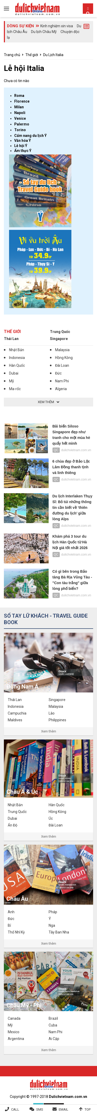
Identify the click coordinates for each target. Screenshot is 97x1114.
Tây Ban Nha (59, 932)
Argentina (16, 1039)
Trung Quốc (60, 332)
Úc (51, 818)
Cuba (53, 1025)
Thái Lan (11, 339)
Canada (14, 1018)
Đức (58, 373)
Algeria (61, 389)
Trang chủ (12, 55)
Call (15, 1109)
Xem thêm (48, 731)
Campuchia (17, 713)
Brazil (53, 1018)
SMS (39, 1109)
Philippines (57, 720)
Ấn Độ (12, 825)
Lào (52, 713)
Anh (11, 912)
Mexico (13, 1032)
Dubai (13, 373)
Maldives (15, 720)
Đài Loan (62, 365)
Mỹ (11, 381)
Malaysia (62, 350)
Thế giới (31, 55)
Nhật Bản (16, 350)
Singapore (59, 339)
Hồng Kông (64, 358)
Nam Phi (62, 381)
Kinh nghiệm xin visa (56, 26)
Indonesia (17, 358)
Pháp (53, 912)
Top (88, 1109)
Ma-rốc (15, 389)
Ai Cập (54, 1039)
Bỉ (9, 925)
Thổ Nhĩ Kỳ (16, 932)
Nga (52, 925)
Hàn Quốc (17, 365)
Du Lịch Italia (53, 55)
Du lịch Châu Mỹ (44, 32)
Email (63, 1109)
